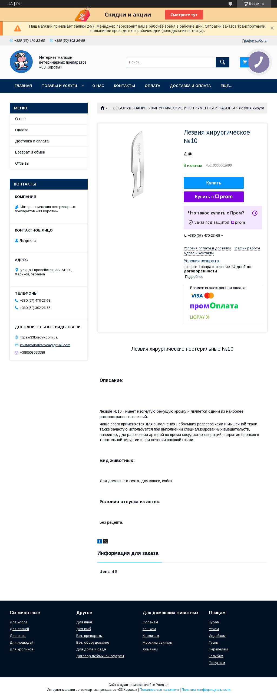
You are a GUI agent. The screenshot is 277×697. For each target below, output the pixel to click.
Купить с (214, 196)
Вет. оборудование (92, 642)
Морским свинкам (158, 642)
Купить (214, 183)
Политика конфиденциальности (206, 690)
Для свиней (19, 629)
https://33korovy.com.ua (39, 337)
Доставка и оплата (190, 86)
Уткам (214, 629)
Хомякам (150, 649)
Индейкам (217, 636)
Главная (23, 86)
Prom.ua (162, 685)
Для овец (18, 636)
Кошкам (149, 629)
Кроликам (151, 636)
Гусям (214, 642)
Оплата (152, 86)
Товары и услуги (59, 86)
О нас (98, 86)
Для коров (19, 622)
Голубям (216, 656)
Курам (214, 622)
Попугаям (217, 663)
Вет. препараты (89, 636)
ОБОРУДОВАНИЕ (131, 108)
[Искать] (222, 62)
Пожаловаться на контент (159, 690)
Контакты (124, 86)
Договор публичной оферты (100, 656)
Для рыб (83, 629)
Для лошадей (21, 642)
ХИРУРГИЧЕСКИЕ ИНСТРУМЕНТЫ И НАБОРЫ (193, 108)
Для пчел (84, 622)
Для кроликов (21, 649)
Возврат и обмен (30, 152)
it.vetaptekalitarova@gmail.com (45, 345)
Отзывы (22, 163)
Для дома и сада (91, 649)
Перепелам (218, 649)
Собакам (150, 622)
